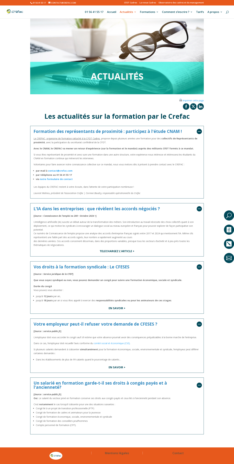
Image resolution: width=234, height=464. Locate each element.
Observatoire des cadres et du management (181, 3)
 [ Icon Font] (229, 244)
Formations (147, 12)
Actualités (126, 12)
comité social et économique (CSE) (112, 343)
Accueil (111, 12)
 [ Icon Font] (229, 258)
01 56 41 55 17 (94, 12)
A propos (213, 12)
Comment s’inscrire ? (175, 12)
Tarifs (200, 12)
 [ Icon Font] (229, 229)
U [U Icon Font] (229, 215)
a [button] (229, 204)
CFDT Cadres (130, 3)
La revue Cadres (148, 3)
